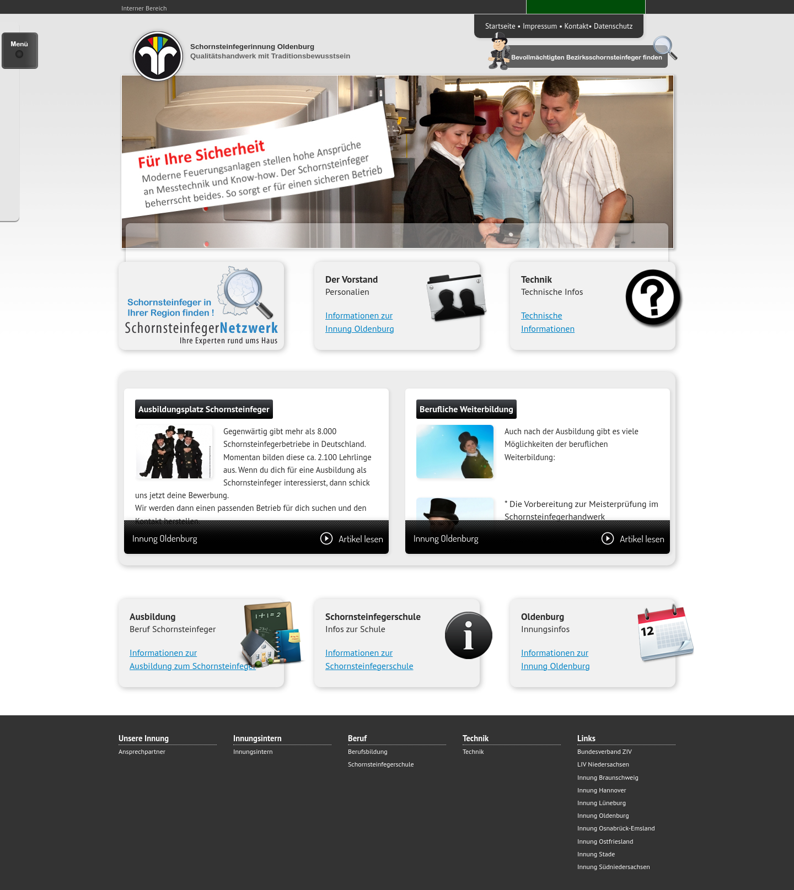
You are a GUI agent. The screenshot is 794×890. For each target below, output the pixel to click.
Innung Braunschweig (608, 777)
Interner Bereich (144, 8)
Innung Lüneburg (601, 803)
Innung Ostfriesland (605, 841)
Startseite (500, 26)
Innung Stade (596, 854)
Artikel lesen (351, 538)
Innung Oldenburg (257, 538)
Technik (473, 751)
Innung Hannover (601, 790)
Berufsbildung (368, 751)
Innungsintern (253, 751)
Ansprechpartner (142, 751)
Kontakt (577, 26)
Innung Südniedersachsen (613, 866)
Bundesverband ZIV (604, 751)
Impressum (540, 26)
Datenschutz (613, 26)
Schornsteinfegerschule (381, 764)
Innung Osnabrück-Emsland (616, 828)
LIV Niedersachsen (603, 764)
